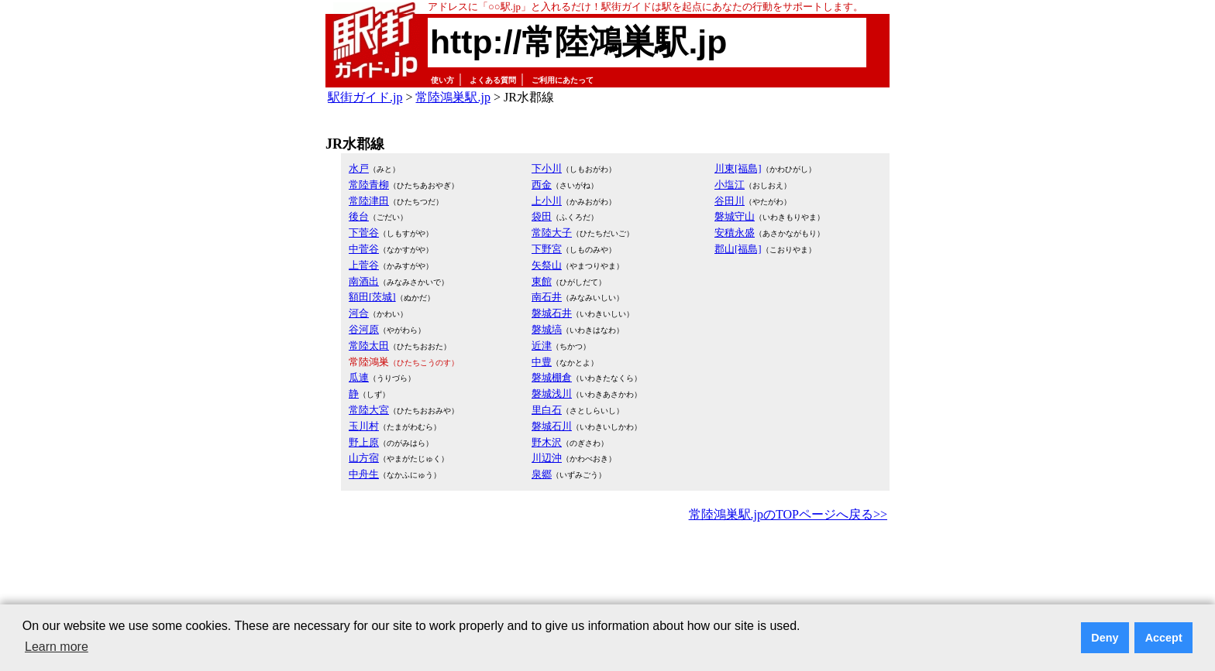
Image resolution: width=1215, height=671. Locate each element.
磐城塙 (547, 329)
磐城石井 (552, 313)
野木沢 (547, 442)
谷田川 (729, 201)
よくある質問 (493, 80)
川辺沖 (547, 458)
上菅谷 (364, 265)
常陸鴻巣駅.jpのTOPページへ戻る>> (788, 514)
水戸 (359, 168)
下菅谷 (364, 232)
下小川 (547, 168)
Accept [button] (1163, 638)
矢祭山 (547, 265)
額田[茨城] (372, 297)
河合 (359, 313)
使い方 (442, 80)
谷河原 (364, 329)
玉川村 (364, 426)
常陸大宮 (369, 410)
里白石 (547, 410)
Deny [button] (1104, 638)
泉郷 (542, 474)
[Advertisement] (607, 568)
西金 (542, 184)
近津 (542, 345)
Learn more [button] (56, 646)
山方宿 (364, 458)
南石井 (547, 297)
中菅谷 (364, 249)
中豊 (542, 362)
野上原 (364, 442)
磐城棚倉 (552, 377)
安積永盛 (734, 232)
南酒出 (364, 281)
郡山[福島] (738, 249)
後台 (359, 216)
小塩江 (729, 184)
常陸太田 (369, 345)
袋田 (542, 216)
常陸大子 (552, 232)
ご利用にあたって (563, 80)
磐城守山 (734, 216)
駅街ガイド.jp (365, 97)
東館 (542, 281)
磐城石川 (552, 426)
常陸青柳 (369, 184)
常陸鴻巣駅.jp (452, 97)
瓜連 (359, 377)
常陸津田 (369, 201)
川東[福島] (738, 168)
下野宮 (547, 249)
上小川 (547, 201)
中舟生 (364, 474)
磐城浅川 (552, 393)
